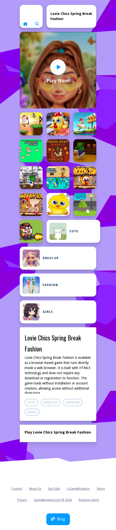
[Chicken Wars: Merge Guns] (31, 231)
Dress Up (40, 258)
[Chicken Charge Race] (31, 123)
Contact (16, 488)
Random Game (89, 500)
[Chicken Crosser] (58, 123)
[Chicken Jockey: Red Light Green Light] (58, 177)
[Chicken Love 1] (58, 204)
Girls (38, 311)
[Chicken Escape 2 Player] (31, 150)
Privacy (22, 500)
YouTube (54, 488)
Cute (63, 231)
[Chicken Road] (84, 204)
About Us (35, 488)
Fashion (40, 285)
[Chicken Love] (31, 204)
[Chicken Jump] (84, 177)
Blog (58, 519)
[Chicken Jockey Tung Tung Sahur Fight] (31, 177)
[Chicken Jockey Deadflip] (58, 150)
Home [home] (31, 12)
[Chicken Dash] (84, 123)
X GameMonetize (78, 488)
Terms (100, 488)
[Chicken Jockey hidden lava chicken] (84, 150)
